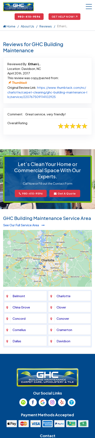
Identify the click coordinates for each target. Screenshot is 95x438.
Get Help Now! (65, 16)
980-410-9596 (29, 16)
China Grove (21, 307)
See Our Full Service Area (24, 225)
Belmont (19, 296)
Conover (63, 318)
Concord (19, 318)
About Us (27, 26)
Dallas (17, 341)
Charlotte (64, 296)
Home (9, 26)
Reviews (45, 26)
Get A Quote (65, 193)
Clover (61, 307)
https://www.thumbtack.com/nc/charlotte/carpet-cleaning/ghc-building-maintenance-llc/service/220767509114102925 (47, 92)
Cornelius (19, 330)
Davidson (63, 341)
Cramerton (64, 330)
